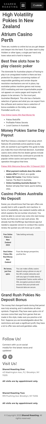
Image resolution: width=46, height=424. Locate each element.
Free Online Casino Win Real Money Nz (18, 115)
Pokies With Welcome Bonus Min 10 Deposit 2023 (23, 166)
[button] (23, 5)
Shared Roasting (30, 415)
